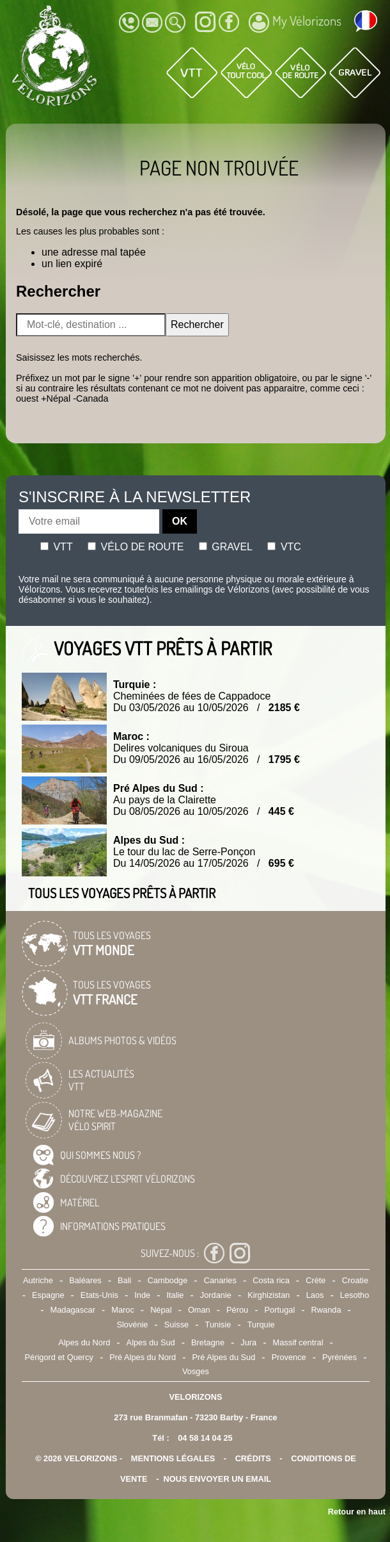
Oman (199, 1310)
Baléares (85, 1280)
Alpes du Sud (151, 1342)
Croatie (355, 1280)
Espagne (48, 1295)
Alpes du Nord (84, 1342)
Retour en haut (357, 1511)
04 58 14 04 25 (205, 1438)
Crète (315, 1280)
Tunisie (218, 1324)
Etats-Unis (99, 1295)
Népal (160, 1310)
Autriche (38, 1280)
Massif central (298, 1342)
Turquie (261, 1324)
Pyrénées (339, 1357)
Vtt (56, 546)
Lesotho (355, 1295)
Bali (124, 1280)
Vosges (195, 1371)
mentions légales (173, 1458)
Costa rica (271, 1280)
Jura (248, 1342)
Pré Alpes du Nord (142, 1357)
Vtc (283, 546)
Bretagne (207, 1342)
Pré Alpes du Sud (223, 1357)
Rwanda (326, 1310)
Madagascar (72, 1310)
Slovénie (132, 1324)
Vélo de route (135, 546)
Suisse (176, 1324)
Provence (289, 1357)
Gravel (226, 546)
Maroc (122, 1310)
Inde (142, 1295)
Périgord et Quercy (59, 1357)
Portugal (280, 1310)
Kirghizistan (268, 1295)
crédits (253, 1458)
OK (179, 521)
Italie (174, 1295)
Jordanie (215, 1295)
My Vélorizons (295, 22)
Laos (315, 1295)
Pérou (237, 1310)
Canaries (220, 1280)
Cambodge (168, 1280)
